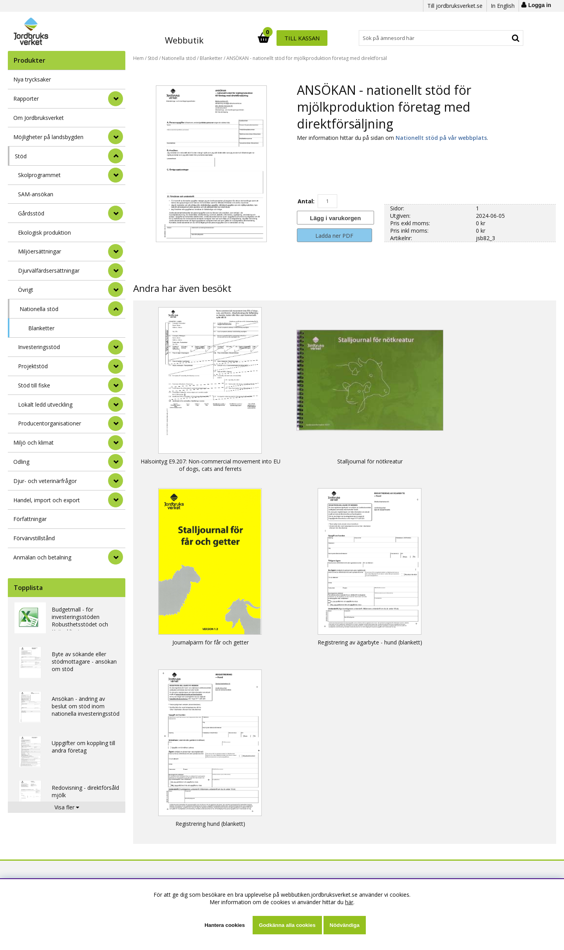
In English (503, 5)
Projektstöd (33, 366)
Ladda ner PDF (334, 235)
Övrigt (25, 289)
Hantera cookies (224, 925)
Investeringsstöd (39, 347)
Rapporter (26, 98)
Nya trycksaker (32, 79)
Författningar (30, 519)
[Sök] (316, 38)
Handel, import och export (46, 500)
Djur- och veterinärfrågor (45, 481)
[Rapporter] (115, 99)
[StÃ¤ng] (115, 156)
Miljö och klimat (33, 442)
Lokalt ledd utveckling (45, 404)
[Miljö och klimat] (115, 443)
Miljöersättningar (39, 251)
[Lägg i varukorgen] (334, 217)
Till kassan (498, 38)
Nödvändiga (345, 925)
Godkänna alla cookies (287, 925)
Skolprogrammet (39, 175)
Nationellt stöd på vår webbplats (441, 137)
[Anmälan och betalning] (115, 557)
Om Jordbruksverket (38, 117)
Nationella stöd (39, 309)
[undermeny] (115, 175)
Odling (21, 461)
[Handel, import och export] (115, 500)
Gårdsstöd (31, 213)
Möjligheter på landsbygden (48, 137)
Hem (138, 58)
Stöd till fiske (34, 385)
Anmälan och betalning (42, 557)
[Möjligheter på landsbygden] (115, 137)
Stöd (21, 156)
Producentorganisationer (49, 423)
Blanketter (41, 328)
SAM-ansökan (35, 194)
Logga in (539, 5)
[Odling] (115, 461)
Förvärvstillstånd (34, 538)
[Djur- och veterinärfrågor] (115, 481)
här (349, 902)
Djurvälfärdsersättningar (49, 270)
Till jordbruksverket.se (455, 5)
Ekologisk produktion (44, 232)
